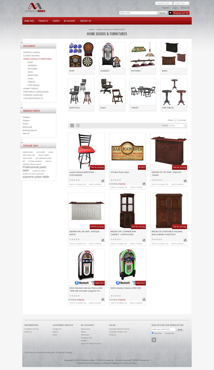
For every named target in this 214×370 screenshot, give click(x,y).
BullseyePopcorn (30, 130)
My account (69, 20)
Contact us (85, 20)
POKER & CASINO (31, 52)
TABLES (135, 108)
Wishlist (84, 340)
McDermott (27, 127)
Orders (83, 332)
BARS (164, 71)
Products (43, 20)
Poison (26, 124)
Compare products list (118, 332)
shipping (121, 184)
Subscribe (158, 333)
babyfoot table (28, 152)
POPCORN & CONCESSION (35, 92)
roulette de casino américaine (33, 174)
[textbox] (138, 13)
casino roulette (43, 155)
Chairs (103, 108)
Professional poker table (35, 168)
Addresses (85, 335)
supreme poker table (36, 176)
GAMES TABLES (30, 88)
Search (56, 20)
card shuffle (40, 152)
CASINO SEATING (31, 56)
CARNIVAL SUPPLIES (33, 95)
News (55, 335)
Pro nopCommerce (128, 363)
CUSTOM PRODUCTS (33, 98)
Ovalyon (26, 120)
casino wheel (27, 158)
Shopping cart (86, 338)
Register (165, 8)
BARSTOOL (74, 108)
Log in (174, 8)
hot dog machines (35, 161)
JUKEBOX (104, 71)
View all (26, 133)
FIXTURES (136, 71)
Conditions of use (32, 329)
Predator (26, 117)
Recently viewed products (119, 329)
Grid (72, 125)
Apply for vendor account (91, 343)
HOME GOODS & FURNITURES (37, 59)
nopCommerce (94, 363)
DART (72, 71)
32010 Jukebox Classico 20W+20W (126, 288)
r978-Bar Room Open (120, 172)
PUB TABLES (168, 108)
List (77, 125)
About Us (28, 332)
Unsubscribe (169, 333)
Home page (29, 20)
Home (91, 29)
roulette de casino (38, 171)
